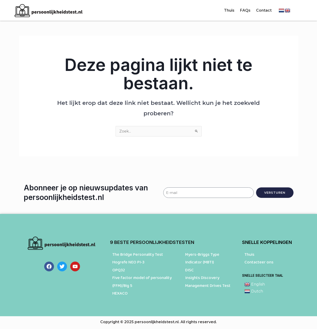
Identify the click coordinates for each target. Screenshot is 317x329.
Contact (264, 10)
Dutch (253, 291)
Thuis (229, 10)
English (254, 284)
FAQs (245, 10)
